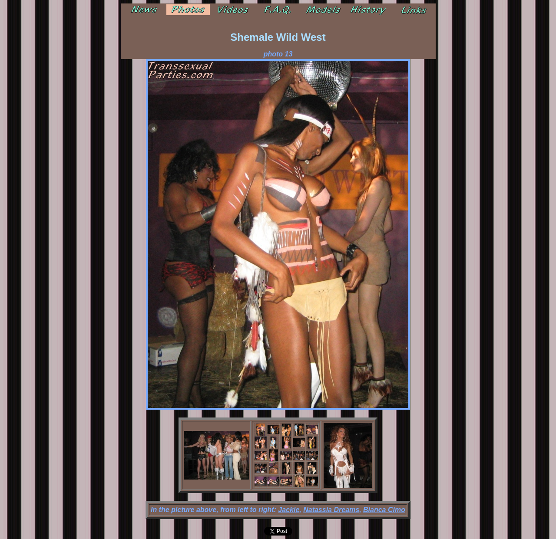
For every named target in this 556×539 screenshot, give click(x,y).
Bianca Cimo (384, 509)
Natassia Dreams (331, 509)
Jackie (288, 509)
